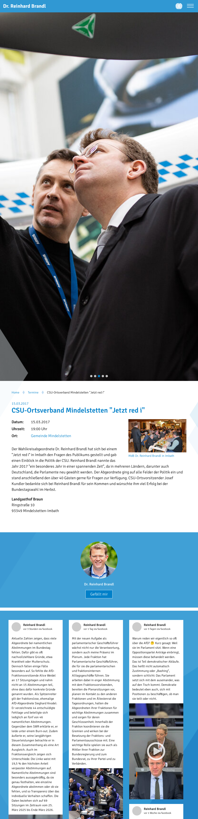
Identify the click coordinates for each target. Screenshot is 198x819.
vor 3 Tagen (150, 629)
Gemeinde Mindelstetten (51, 435)
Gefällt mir (99, 594)
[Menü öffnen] (190, 6)
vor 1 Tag (89, 629)
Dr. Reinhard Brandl (99, 584)
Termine (33, 392)
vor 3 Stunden (31, 629)
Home (15, 392)
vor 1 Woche (151, 813)
